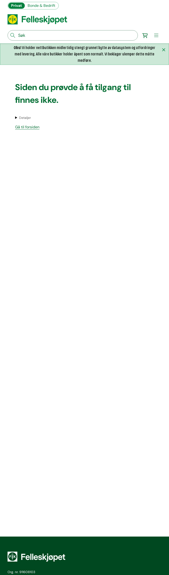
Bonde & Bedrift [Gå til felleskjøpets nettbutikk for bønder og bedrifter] (41, 5)
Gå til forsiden (27, 127)
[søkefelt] (73, 35)
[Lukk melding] (163, 50)
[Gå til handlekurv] (145, 35)
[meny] (156, 35)
